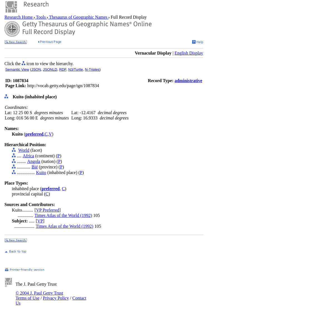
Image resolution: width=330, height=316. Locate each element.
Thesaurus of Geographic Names (78, 17)
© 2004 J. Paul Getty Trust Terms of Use (39, 295)
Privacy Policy (56, 298)
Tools (41, 17)
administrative (188, 80)
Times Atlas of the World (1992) (63, 215)
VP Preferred (47, 210)
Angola (33, 161)
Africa (28, 155)
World (23, 150)
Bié (35, 167)
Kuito (41, 172)
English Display (188, 53)
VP (40, 221)
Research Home (19, 17)
